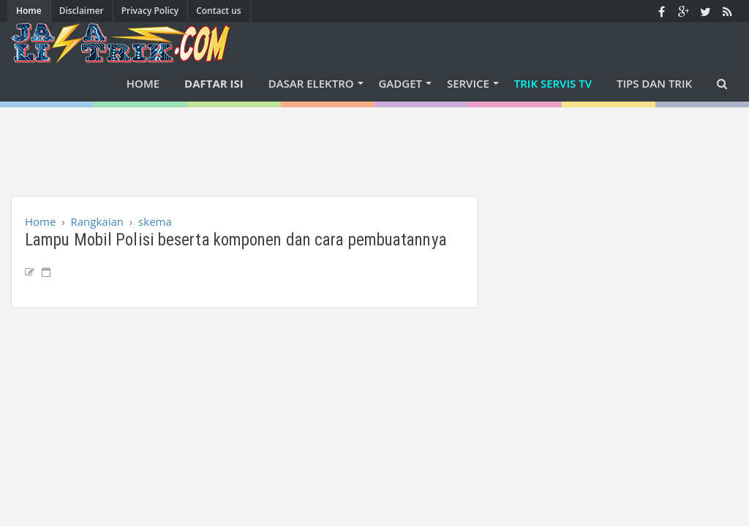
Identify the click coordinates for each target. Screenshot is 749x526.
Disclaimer (81, 10)
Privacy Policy (150, 10)
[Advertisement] (374, 140)
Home (29, 10)
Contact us (218, 10)
